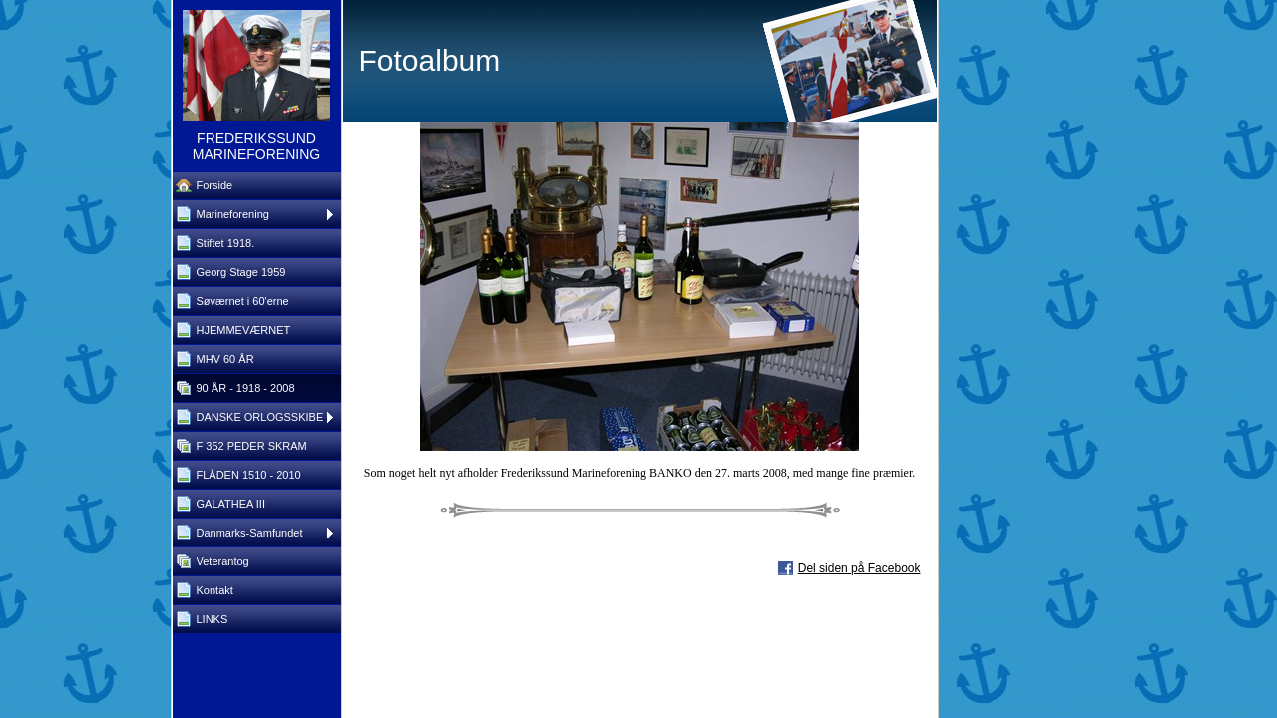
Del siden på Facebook (859, 568)
